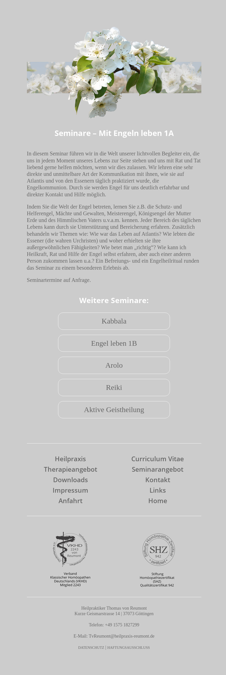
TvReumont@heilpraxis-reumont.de (121, 636)
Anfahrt (70, 500)
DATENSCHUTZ (91, 648)
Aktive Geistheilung (114, 409)
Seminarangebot (157, 469)
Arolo (114, 365)
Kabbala (114, 321)
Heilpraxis (70, 458)
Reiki (114, 387)
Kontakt (157, 479)
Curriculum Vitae (157, 458)
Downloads (70, 479)
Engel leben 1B (114, 343)
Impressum (70, 490)
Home (157, 500)
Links (158, 490)
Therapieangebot (70, 469)
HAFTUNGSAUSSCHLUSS (128, 648)
